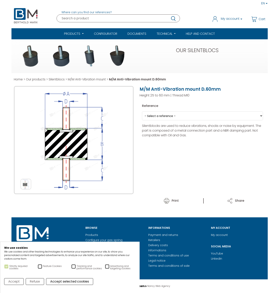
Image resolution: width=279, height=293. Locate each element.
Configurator (105, 33)
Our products (36, 79)
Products (91, 235)
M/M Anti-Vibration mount (89, 79)
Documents (137, 33)
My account (219, 235)
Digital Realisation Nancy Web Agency (139, 286)
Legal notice (157, 261)
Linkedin (216, 259)
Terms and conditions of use (168, 255)
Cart (258, 19)
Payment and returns (163, 235)
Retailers (154, 240)
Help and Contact (200, 33)
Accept (14, 281)
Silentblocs (58, 79)
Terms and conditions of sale (169, 266)
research (173, 18)
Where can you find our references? (86, 12)
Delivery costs (158, 245)
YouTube (217, 253)
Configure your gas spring (103, 240)
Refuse (35, 281)
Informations (157, 250)
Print (171, 200)
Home (18, 79)
